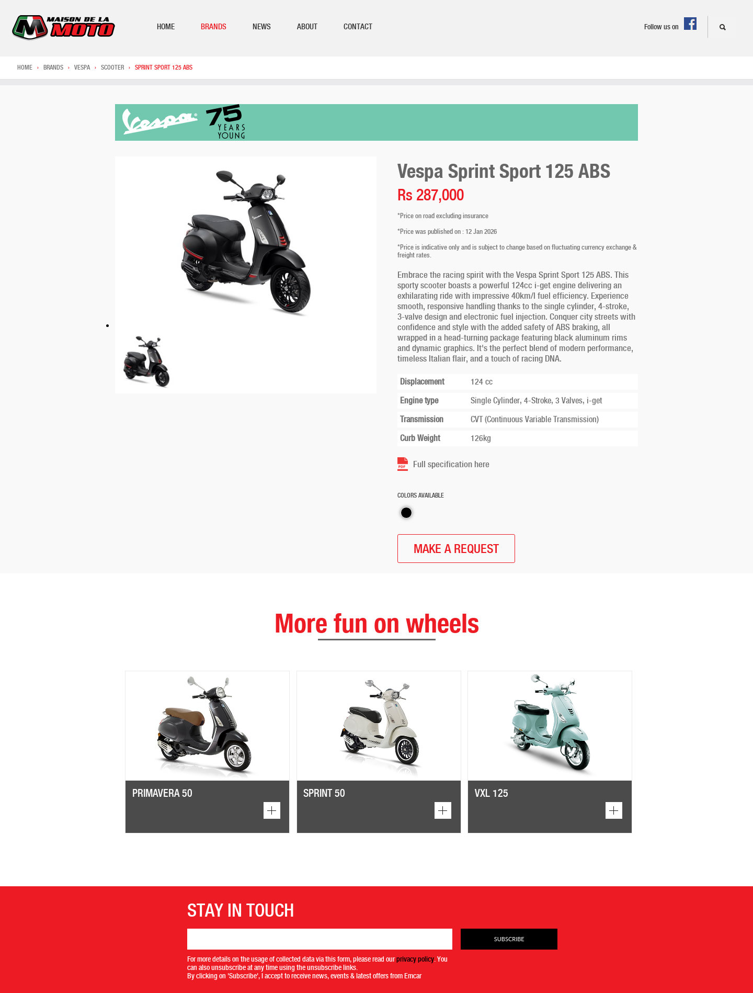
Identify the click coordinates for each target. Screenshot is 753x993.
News (262, 26)
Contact (358, 26)
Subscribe (509, 938)
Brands (213, 26)
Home (166, 26)
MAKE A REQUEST (456, 548)
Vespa (82, 67)
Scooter (112, 67)
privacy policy (415, 959)
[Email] (320, 939)
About (307, 26)
